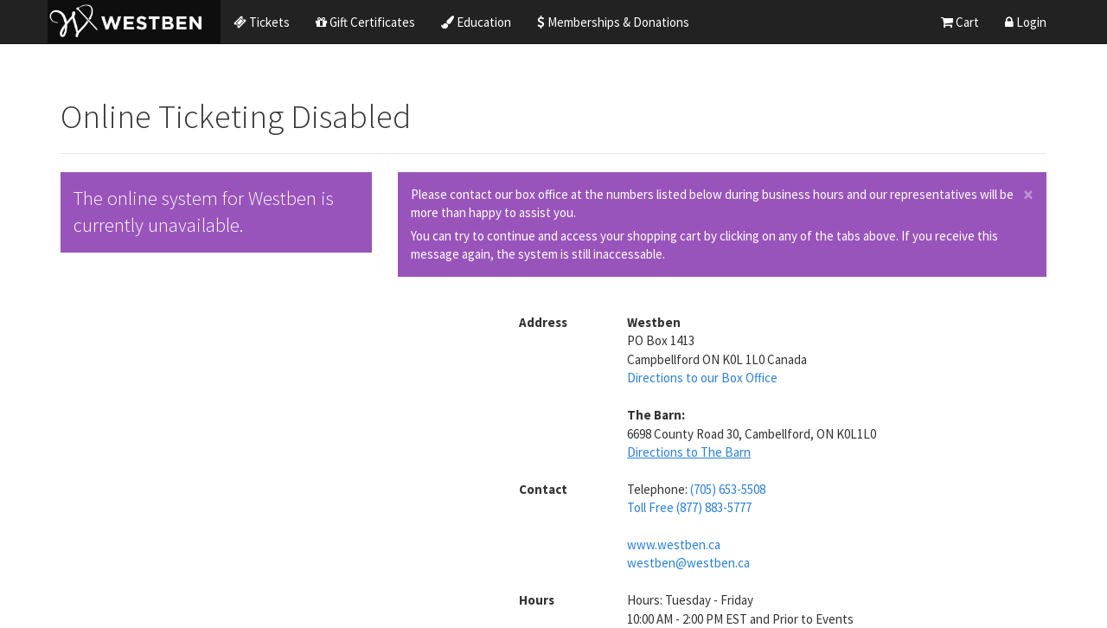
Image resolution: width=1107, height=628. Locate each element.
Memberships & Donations (613, 22)
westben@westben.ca (688, 562)
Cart (960, 22)
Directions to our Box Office (702, 377)
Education (476, 22)
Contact (543, 489)
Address (543, 322)
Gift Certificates (365, 22)
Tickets (262, 22)
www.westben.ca (673, 544)
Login (1025, 22)
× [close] (1028, 195)
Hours (536, 600)
